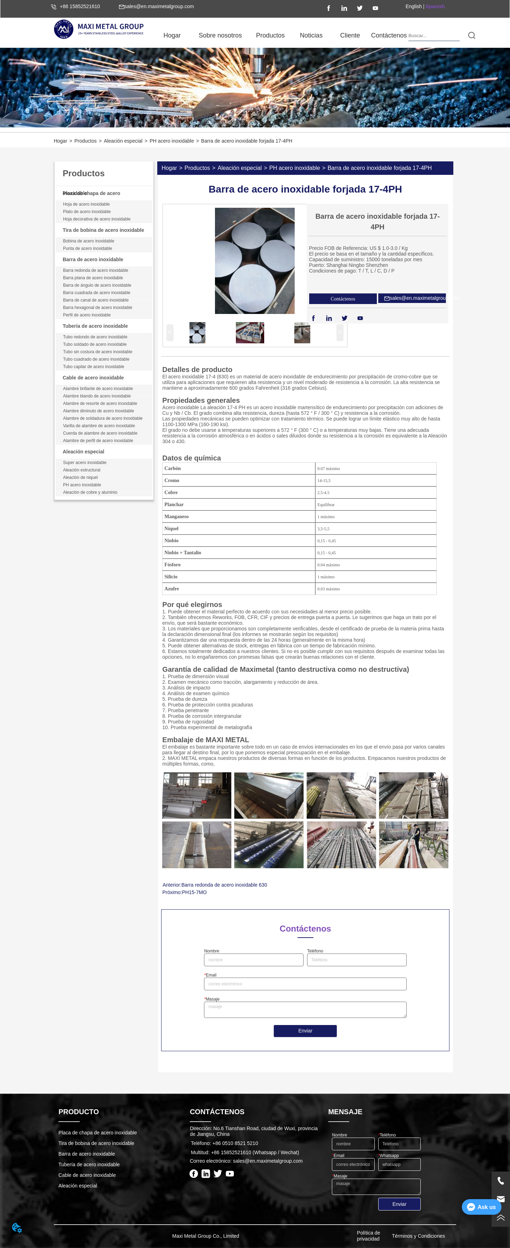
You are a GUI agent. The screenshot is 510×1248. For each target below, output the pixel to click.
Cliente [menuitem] (350, 35)
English (414, 6)
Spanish (435, 6)
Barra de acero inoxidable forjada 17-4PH (247, 141)
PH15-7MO (194, 892)
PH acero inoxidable (171, 141)
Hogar (60, 141)
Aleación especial (123, 141)
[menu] (280, 35)
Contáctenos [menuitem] (389, 35)
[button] (220, 36)
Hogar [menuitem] (172, 35)
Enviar (305, 1031)
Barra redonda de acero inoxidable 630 (224, 885)
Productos (85, 141)
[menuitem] (220, 35)
